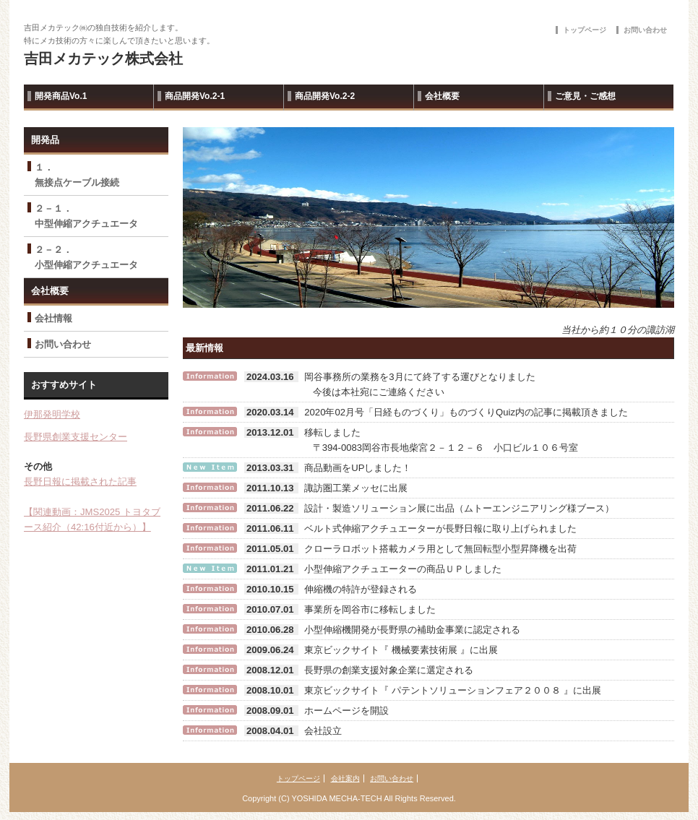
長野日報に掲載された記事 (80, 481)
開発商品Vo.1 (61, 96)
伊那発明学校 (52, 414)
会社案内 (345, 778)
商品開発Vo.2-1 (195, 96)
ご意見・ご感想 (585, 96)
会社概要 (442, 96)
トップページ (584, 30)
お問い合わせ (645, 30)
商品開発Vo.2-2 (325, 96)
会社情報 (53, 318)
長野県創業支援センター (75, 436)
